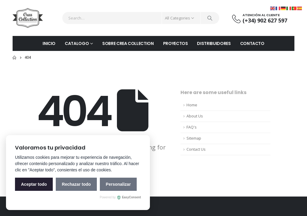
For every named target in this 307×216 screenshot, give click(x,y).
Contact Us (196, 149)
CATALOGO (77, 43)
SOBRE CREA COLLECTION (128, 43)
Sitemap (193, 138)
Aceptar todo (34, 184)
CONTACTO (252, 43)
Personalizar (118, 184)
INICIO (49, 43)
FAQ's (191, 127)
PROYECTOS (175, 43)
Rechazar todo (76, 184)
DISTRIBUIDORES (214, 43)
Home (191, 105)
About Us (194, 116)
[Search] (210, 18)
